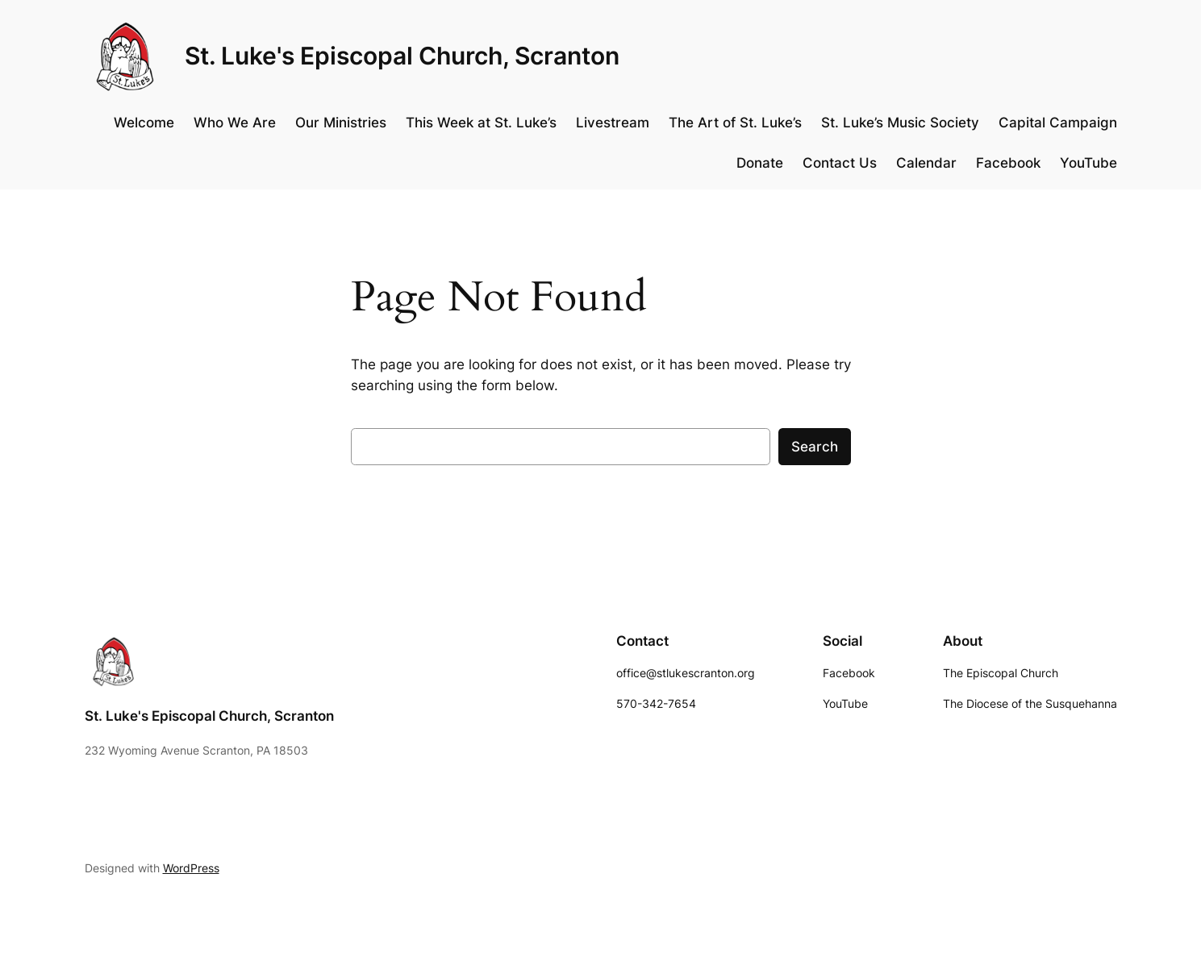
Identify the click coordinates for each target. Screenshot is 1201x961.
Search (814, 447)
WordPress (191, 868)
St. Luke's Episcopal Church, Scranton (402, 55)
